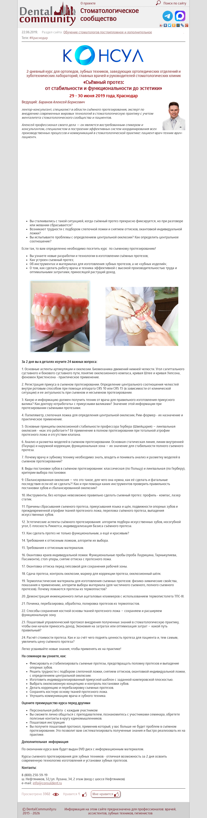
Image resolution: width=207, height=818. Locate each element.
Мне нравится (105, 794)
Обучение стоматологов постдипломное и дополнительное (107, 32)
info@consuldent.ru (47, 783)
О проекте (88, 3)
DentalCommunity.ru (41, 809)
